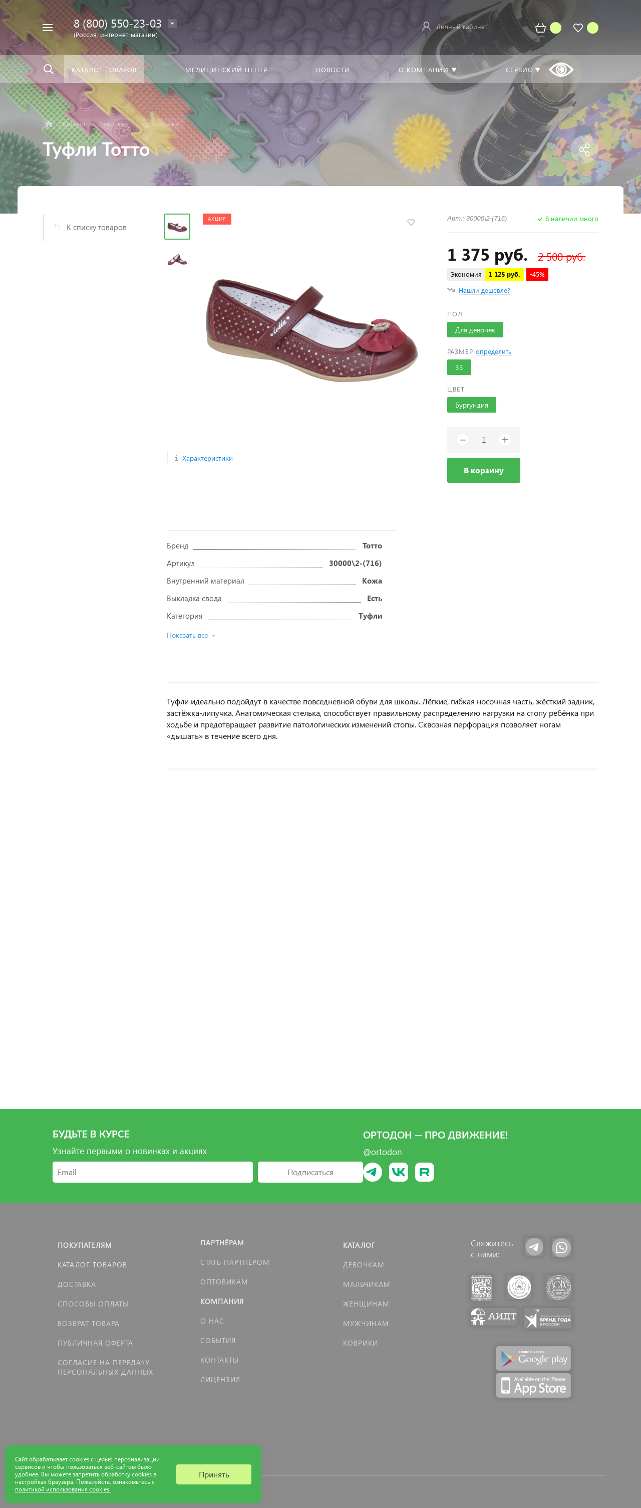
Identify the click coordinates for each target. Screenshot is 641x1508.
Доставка (77, 1284)
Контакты (219, 1360)
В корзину (484, 470)
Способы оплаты (93, 1303)
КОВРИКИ (360, 1343)
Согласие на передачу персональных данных (105, 1367)
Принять (214, 1474)
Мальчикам (367, 1284)
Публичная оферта (95, 1343)
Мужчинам (366, 1323)
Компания (222, 1301)
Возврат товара (89, 1323)
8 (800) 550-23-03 (118, 23)
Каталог (359, 1245)
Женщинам (366, 1303)
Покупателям (85, 1245)
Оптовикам (224, 1281)
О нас (212, 1321)
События (218, 1340)
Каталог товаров (92, 1264)
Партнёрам (222, 1242)
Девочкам (364, 1264)
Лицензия (220, 1379)
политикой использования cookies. (63, 1489)
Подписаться (310, 1172)
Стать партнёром (235, 1262)
